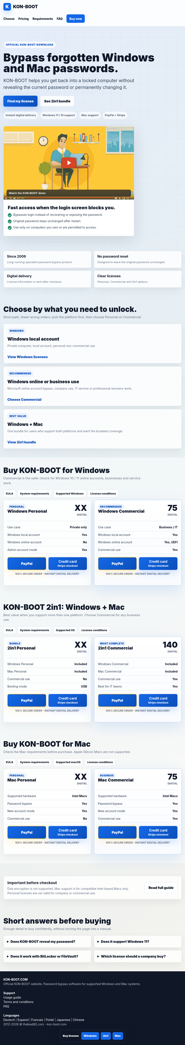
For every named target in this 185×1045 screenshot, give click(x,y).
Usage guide (12, 997)
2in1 (105, 1035)
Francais (37, 1020)
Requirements (42, 18)
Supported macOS (68, 762)
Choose (9, 18)
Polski (50, 1020)
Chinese (78, 1020)
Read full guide (161, 888)
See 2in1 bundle (57, 101)
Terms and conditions (18, 1002)
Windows (90, 1035)
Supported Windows (70, 493)
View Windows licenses (27, 357)
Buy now (75, 18)
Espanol (23, 1020)
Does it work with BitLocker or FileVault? (44, 956)
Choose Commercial (24, 399)
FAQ (60, 18)
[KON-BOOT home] (20, 7)
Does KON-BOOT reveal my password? (43, 941)
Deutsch (9, 1020)
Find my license (20, 101)
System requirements (34, 493)
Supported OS (65, 630)
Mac (118, 1035)
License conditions (103, 493)
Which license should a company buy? (133, 956)
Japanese (63, 1020)
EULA (9, 493)
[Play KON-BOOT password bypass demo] (69, 163)
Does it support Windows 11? (125, 941)
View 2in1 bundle (21, 442)
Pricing (23, 18)
